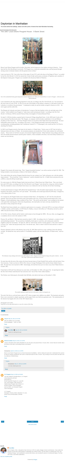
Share (3, 310)
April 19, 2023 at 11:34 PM (17, 350)
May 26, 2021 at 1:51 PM (19, 340)
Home (32, 421)
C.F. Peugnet (7, 374)
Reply (5, 324)
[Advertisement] (32, 11)
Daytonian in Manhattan (14, 23)
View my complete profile (6, 456)
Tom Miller (10, 330)
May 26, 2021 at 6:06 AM (21, 330)
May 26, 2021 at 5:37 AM (14, 318)
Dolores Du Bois (8, 340)
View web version (32, 424)
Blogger (35, 459)
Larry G (6, 318)
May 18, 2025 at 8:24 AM (17, 374)
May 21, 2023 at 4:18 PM (20, 363)
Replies (7, 327)
